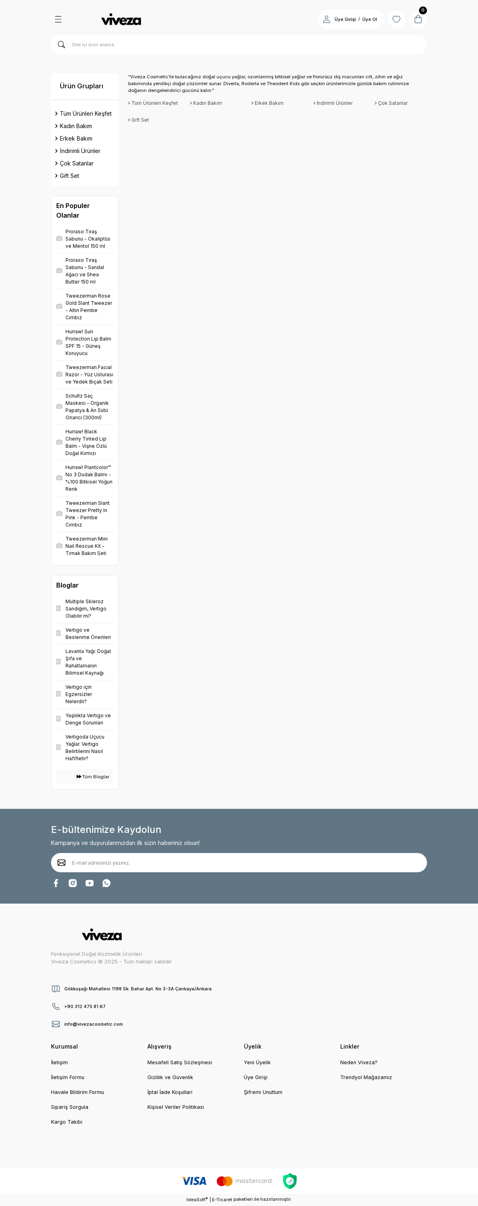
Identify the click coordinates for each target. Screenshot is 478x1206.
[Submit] (61, 862)
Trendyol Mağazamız (366, 1078)
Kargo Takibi (67, 1123)
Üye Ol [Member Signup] (366, 19)
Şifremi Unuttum (264, 1093)
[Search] (239, 44)
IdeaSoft (197, 1200)
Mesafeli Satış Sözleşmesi (180, 1062)
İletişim (59, 1062)
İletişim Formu (68, 1078)
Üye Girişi (256, 1078)
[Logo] (121, 19)
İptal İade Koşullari (170, 1093)
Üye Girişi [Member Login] (342, 19)
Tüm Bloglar (93, 777)
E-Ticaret (222, 1200)
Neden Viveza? (359, 1062)
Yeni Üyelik (257, 1062)
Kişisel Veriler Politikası (175, 1107)
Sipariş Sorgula (70, 1107)
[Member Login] (323, 19)
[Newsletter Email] (239, 862)
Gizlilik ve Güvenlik (170, 1078)
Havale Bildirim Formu (78, 1093)
